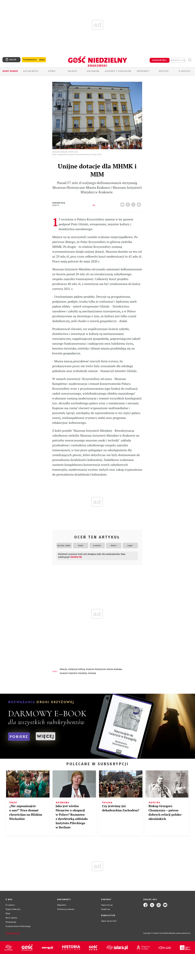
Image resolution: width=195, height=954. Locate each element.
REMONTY (92, 673)
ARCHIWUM (93, 71)
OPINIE (51, 71)
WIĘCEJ (45, 736)
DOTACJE (63, 669)
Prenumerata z (34, 59)
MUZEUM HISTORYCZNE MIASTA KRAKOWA (104, 669)
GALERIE (72, 71)
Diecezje (164, 71)
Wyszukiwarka (190, 60)
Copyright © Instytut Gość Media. (156, 933)
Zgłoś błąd (13, 933)
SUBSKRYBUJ (159, 60)
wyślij (139, 204)
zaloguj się (178, 60)
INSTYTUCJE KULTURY (76, 669)
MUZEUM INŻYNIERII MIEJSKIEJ (73, 673)
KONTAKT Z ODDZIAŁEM (118, 71)
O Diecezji (184, 71)
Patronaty (143, 71)
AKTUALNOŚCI (31, 71)
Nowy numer (10, 71)
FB (128, 204)
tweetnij (134, 204)
